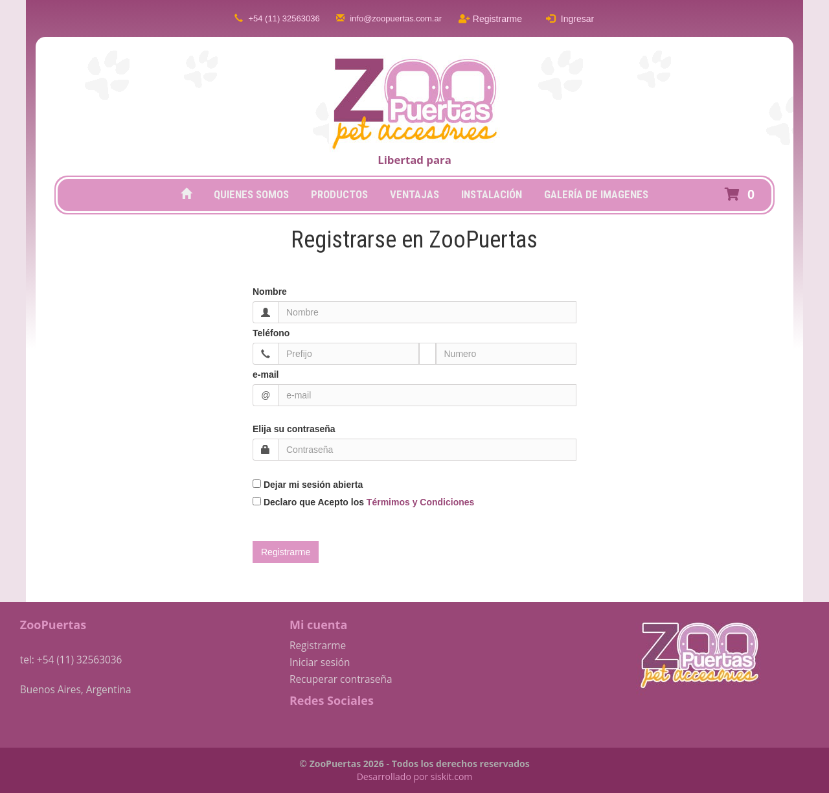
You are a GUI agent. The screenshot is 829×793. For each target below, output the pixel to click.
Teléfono (271, 333)
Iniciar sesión (320, 662)
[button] (742, 194)
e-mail (265, 374)
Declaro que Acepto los (363, 502)
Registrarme (490, 19)
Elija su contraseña (294, 429)
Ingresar (570, 19)
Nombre (270, 291)
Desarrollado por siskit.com (415, 776)
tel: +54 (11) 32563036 (71, 660)
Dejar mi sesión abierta (308, 484)
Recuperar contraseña (341, 679)
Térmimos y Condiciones (420, 502)
